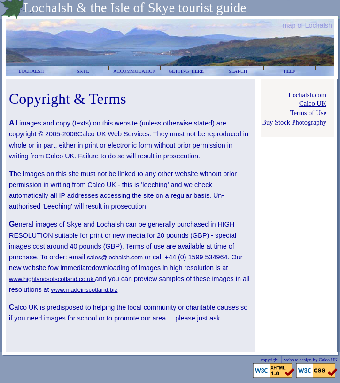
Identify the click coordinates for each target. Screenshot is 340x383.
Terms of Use (308, 113)
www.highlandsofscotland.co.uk (52, 278)
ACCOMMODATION (134, 71)
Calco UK (312, 103)
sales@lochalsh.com (115, 257)
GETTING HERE (186, 71)
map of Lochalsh (307, 25)
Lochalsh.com (307, 95)
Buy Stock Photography (294, 122)
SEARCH (238, 71)
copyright (269, 359)
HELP (289, 71)
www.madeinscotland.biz (84, 289)
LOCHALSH (31, 71)
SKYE (83, 71)
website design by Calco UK (311, 359)
